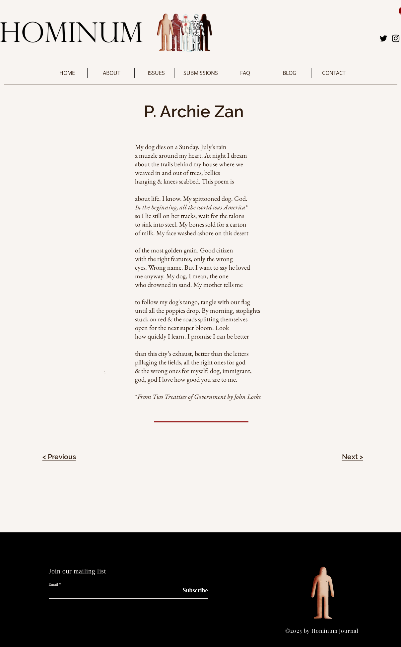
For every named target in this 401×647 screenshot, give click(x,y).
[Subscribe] (191, 590)
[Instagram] (396, 38)
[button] (112, 72)
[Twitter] (383, 38)
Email (53, 584)
